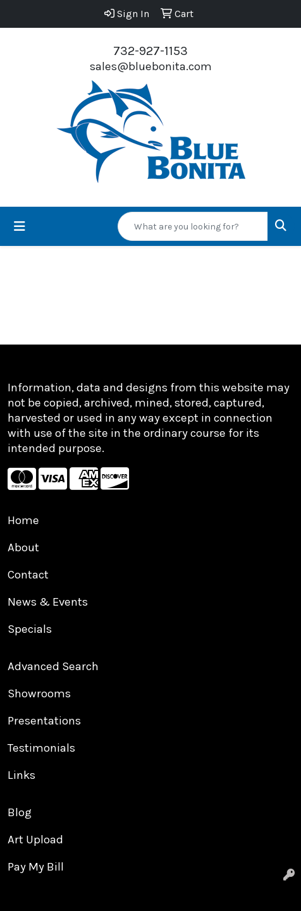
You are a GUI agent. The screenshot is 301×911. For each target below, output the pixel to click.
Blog (20, 812)
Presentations (44, 721)
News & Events (48, 602)
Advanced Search (53, 666)
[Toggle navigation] (19, 226)
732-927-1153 (150, 51)
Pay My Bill (36, 867)
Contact (28, 575)
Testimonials (41, 748)
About (23, 547)
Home (23, 520)
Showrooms (39, 693)
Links (21, 775)
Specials (30, 629)
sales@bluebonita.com (151, 66)
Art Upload (35, 840)
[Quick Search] (193, 226)
